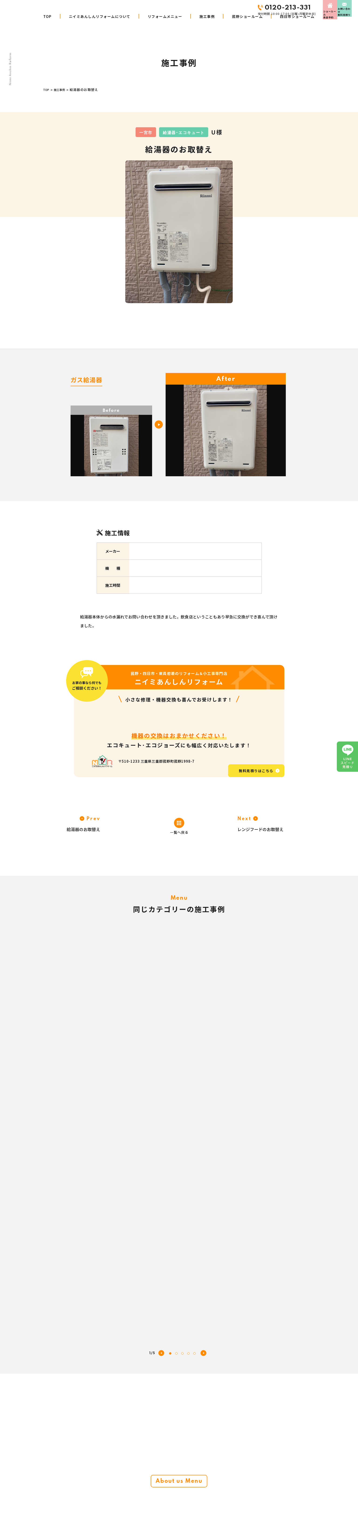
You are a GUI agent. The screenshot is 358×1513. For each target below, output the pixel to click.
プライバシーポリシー (274, 1489)
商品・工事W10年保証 (150, 1489)
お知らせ (214, 1489)
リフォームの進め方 (149, 1500)
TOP (47, 25)
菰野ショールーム (247, 25)
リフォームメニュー (165, 25)
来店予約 (292, 7)
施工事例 (207, 25)
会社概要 (214, 1468)
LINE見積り (216, 1500)
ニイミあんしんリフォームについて (99, 25)
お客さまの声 (217, 1458)
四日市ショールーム (297, 25)
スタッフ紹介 (267, 1458)
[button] (203, 1060)
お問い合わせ (337, 7)
